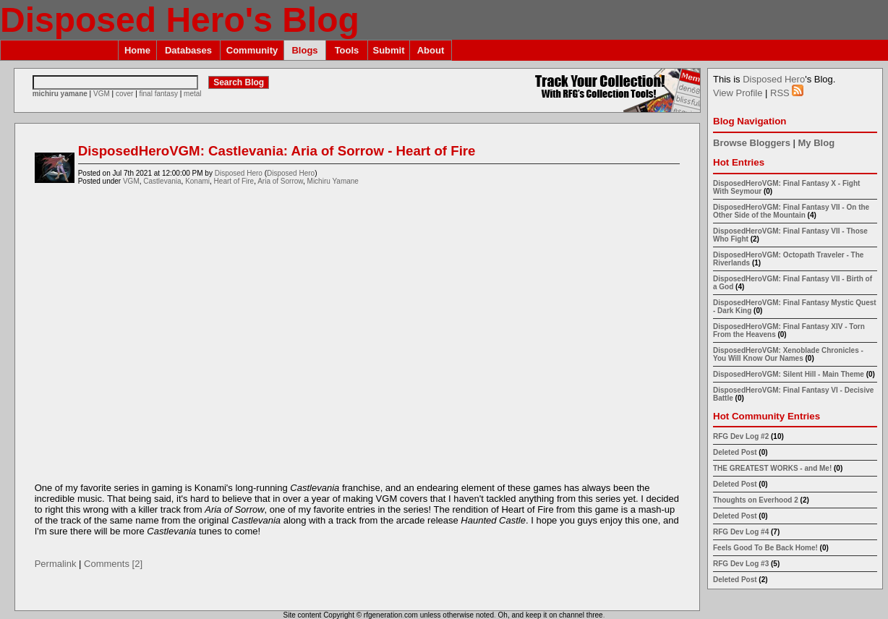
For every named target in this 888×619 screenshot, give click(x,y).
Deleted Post (735, 452)
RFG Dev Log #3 (741, 564)
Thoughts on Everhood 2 (755, 500)
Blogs (304, 50)
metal (192, 94)
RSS (786, 92)
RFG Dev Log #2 (741, 436)
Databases (188, 50)
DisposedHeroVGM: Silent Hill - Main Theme (788, 374)
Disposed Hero (238, 173)
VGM (101, 94)
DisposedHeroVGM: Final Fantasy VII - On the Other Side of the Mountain (791, 211)
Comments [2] (113, 563)
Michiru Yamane (333, 181)
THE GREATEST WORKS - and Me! (772, 468)
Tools (347, 50)
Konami (197, 181)
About (431, 50)
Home (137, 50)
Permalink (56, 563)
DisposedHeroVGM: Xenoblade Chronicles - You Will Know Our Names (788, 354)
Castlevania (162, 181)
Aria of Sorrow (280, 181)
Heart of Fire (234, 181)
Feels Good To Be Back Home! (765, 548)
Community (252, 50)
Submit (388, 50)
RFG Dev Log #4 (741, 532)
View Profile (737, 92)
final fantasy (159, 94)
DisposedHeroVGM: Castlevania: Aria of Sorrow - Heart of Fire (277, 150)
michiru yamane (60, 94)
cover (124, 94)
